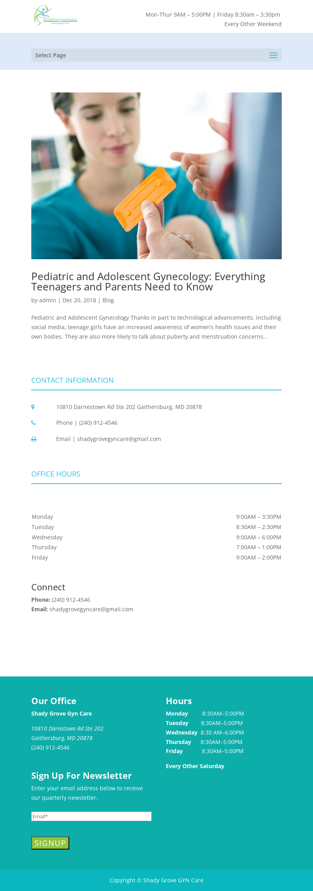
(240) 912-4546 (71, 599)
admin (47, 300)
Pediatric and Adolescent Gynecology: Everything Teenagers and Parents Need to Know (148, 281)
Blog (108, 300)
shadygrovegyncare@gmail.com (91, 609)
